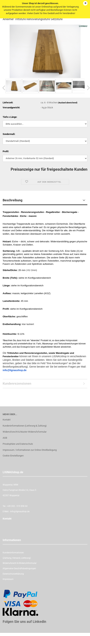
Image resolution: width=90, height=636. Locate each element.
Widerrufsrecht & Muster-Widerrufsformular (25, 431)
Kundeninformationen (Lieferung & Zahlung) (25, 425)
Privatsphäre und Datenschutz (18, 444)
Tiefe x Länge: (10, 117)
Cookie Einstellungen (13, 455)
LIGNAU (83, 26)
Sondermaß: (9, 134)
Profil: (6, 151)
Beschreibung (12, 200)
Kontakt (6, 419)
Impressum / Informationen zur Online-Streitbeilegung (30, 450)
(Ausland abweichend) (67, 103)
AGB (5, 437)
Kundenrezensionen (17, 383)
